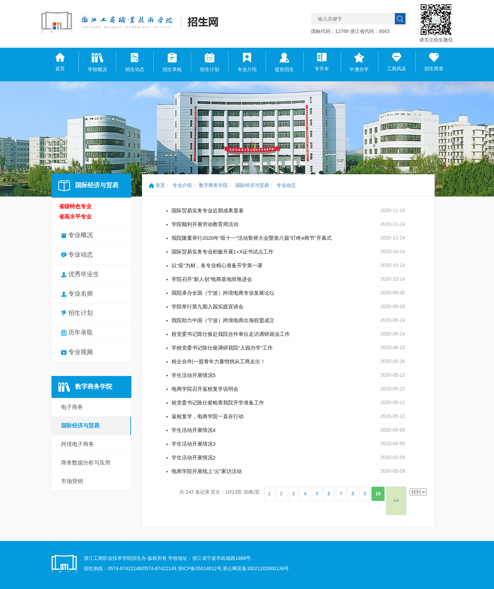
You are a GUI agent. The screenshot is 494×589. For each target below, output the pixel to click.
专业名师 (77, 293)
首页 (157, 185)
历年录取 (77, 332)
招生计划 (77, 312)
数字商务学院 (213, 185)
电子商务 (72, 407)
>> (396, 500)
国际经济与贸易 (80, 425)
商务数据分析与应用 (85, 463)
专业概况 (77, 235)
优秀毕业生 (80, 274)
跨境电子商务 (77, 444)
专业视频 (77, 352)
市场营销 (72, 481)
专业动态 (77, 254)
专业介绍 (182, 185)
